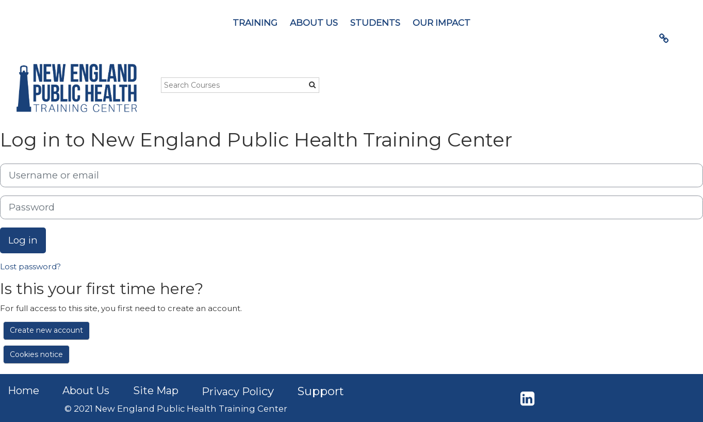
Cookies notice (36, 354)
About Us (85, 390)
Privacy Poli (231, 391)
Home (23, 390)
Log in (23, 240)
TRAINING (255, 23)
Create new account (46, 330)
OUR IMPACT (441, 23)
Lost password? (30, 266)
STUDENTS (375, 23)
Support (321, 391)
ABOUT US (314, 23)
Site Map (155, 390)
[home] (76, 88)
